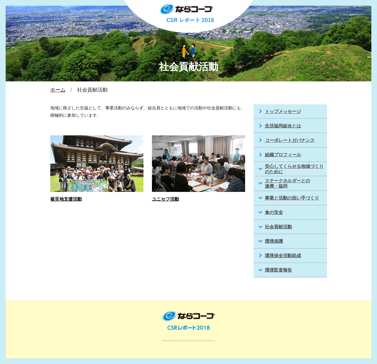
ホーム (58, 90)
